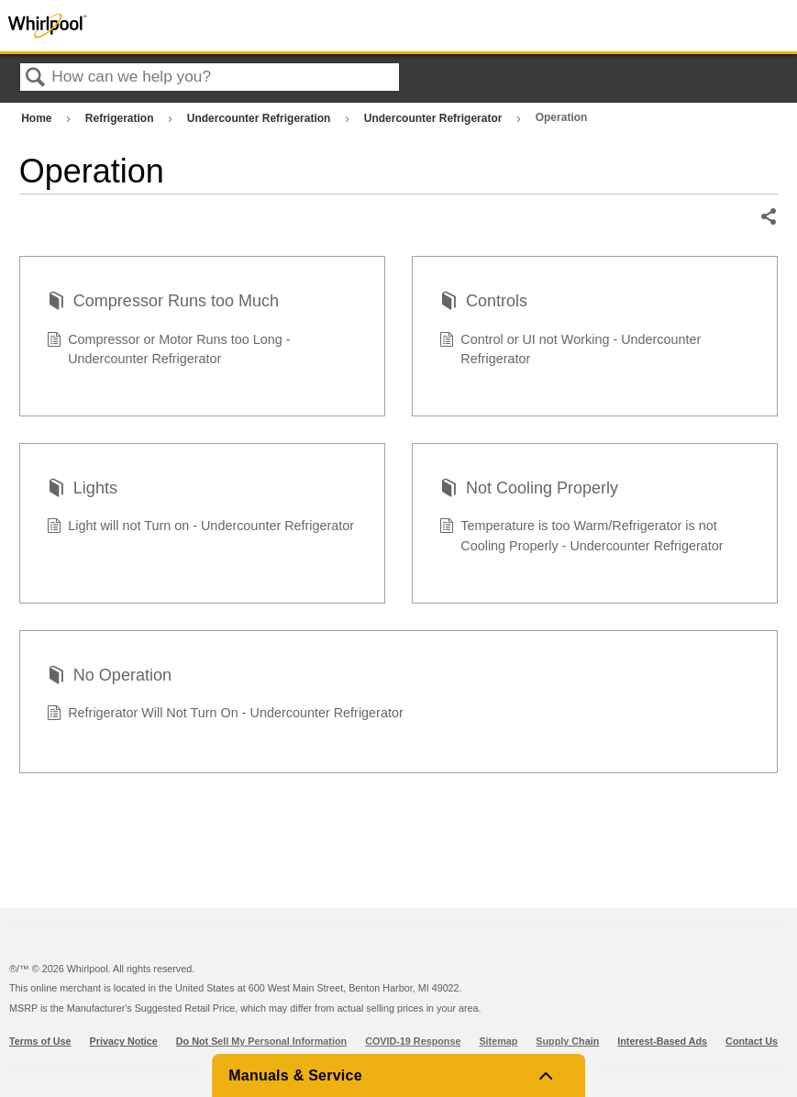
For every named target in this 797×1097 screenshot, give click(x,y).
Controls (483, 303)
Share (768, 217)
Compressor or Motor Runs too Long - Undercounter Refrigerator (169, 350)
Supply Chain (567, 1041)
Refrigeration (121, 118)
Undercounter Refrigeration (260, 118)
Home (38, 118)
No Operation (109, 677)
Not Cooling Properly (528, 490)
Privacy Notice (124, 1041)
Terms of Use (40, 1041)
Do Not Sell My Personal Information (261, 1041)
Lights (82, 490)
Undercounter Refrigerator (434, 118)
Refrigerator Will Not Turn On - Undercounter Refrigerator (225, 715)
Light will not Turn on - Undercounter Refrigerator (201, 527)
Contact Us (751, 1041)
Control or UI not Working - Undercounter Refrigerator (570, 350)
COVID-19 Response (412, 1041)
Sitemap (498, 1041)
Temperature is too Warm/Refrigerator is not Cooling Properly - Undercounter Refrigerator (581, 536)
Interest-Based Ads (662, 1041)
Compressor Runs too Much (163, 303)
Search (35, 78)
